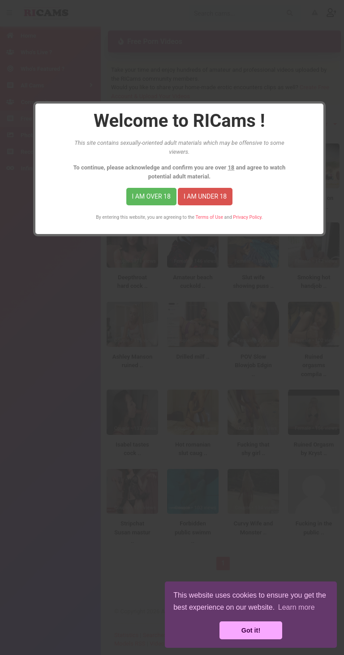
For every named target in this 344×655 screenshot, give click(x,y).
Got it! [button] (250, 630)
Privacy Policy (247, 217)
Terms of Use (209, 217)
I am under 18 (205, 196)
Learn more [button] (296, 607)
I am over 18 (151, 196)
